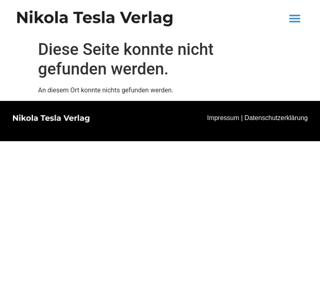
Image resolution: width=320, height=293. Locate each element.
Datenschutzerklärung (276, 117)
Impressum (223, 117)
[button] (295, 18)
